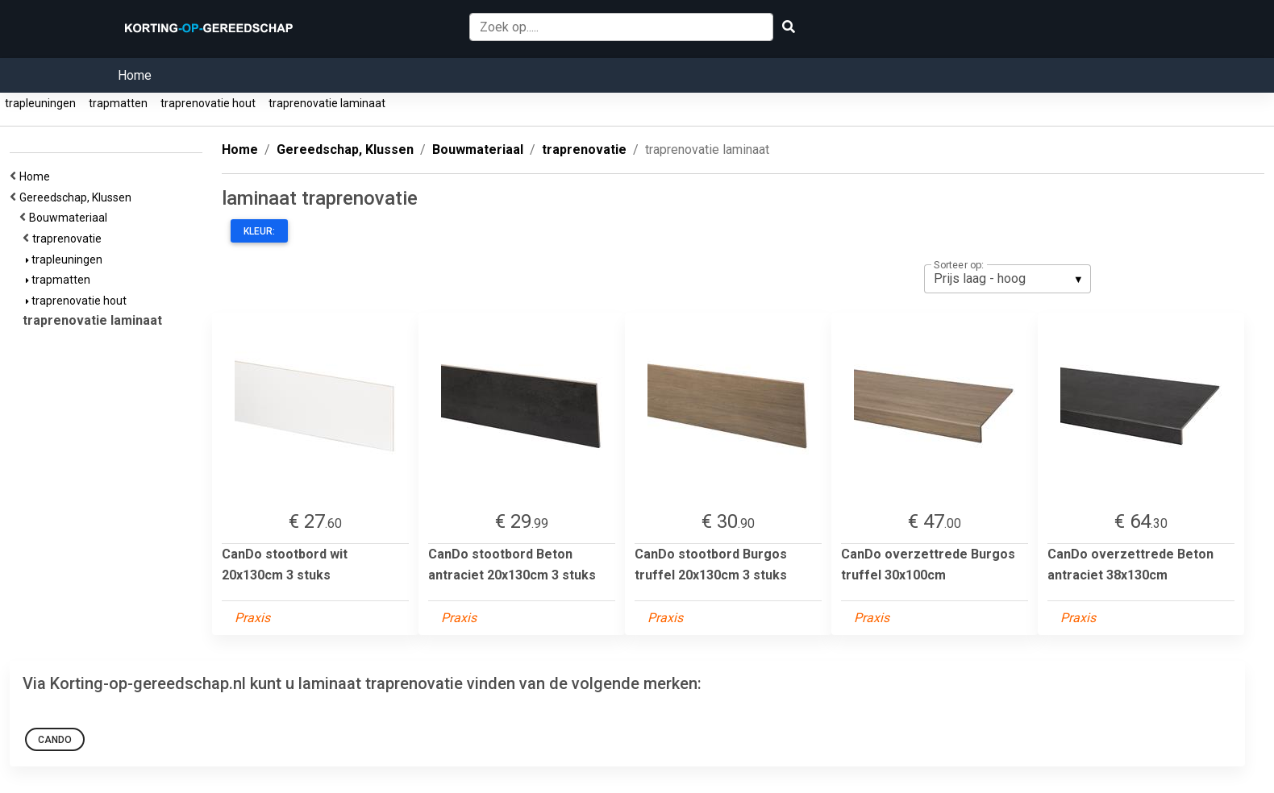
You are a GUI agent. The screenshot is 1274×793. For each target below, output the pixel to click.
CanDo (55, 739)
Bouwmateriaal (70, 217)
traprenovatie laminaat (327, 103)
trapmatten (118, 103)
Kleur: (259, 231)
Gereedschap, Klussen (77, 197)
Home (135, 75)
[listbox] (1007, 278)
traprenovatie (69, 238)
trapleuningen (40, 103)
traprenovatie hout (208, 103)
